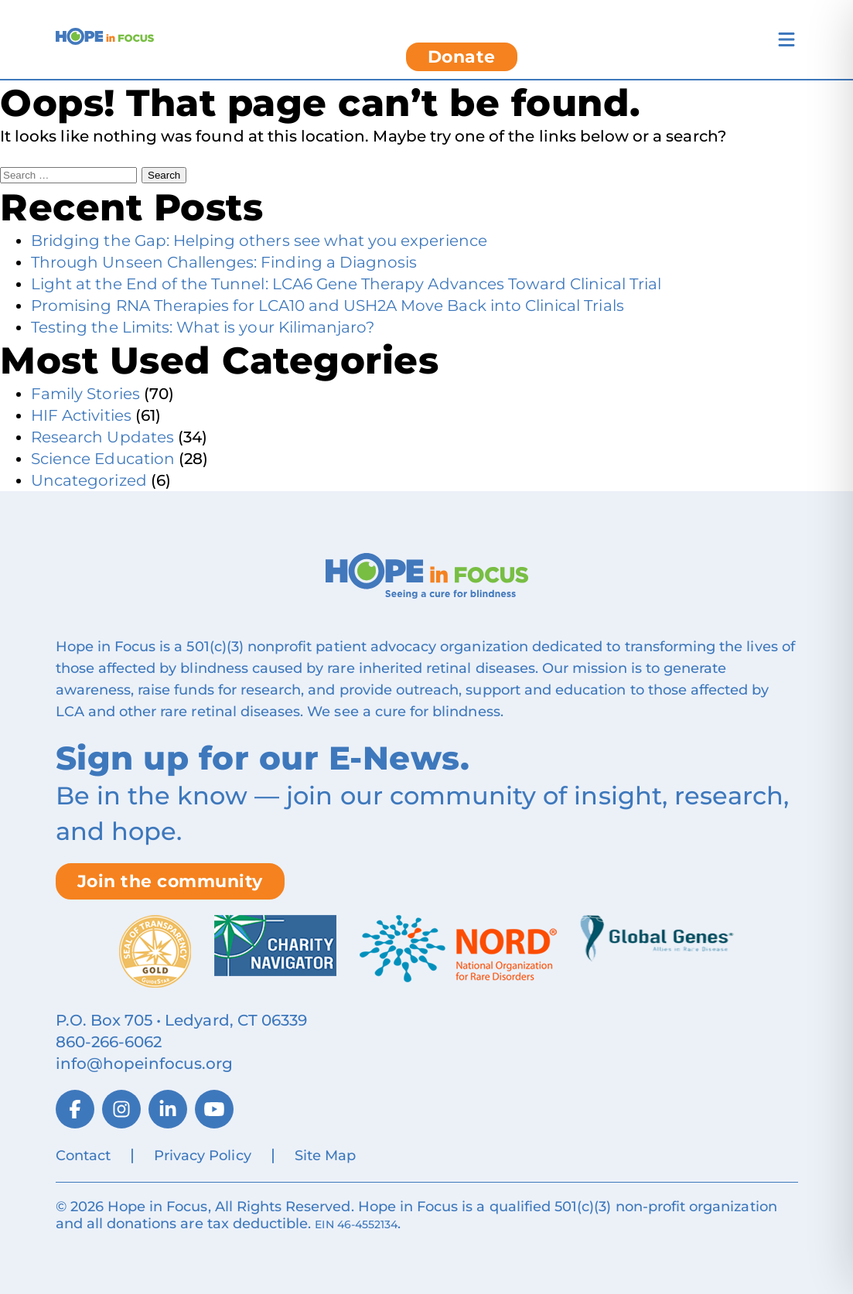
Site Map (325, 1155)
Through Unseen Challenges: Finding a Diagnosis (224, 262)
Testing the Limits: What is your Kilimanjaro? (202, 327)
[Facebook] (75, 1109)
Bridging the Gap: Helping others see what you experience (259, 240)
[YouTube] (214, 1109)
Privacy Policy (202, 1155)
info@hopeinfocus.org (145, 1063)
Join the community (170, 881)
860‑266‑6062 (109, 1042)
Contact (83, 1155)
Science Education (103, 458)
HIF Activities (81, 415)
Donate (462, 56)
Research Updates (102, 437)
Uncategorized (89, 480)
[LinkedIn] (167, 1109)
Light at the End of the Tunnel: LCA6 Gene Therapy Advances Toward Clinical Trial (346, 284)
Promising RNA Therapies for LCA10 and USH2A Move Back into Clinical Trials (327, 305)
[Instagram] (121, 1109)
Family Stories (85, 393)
